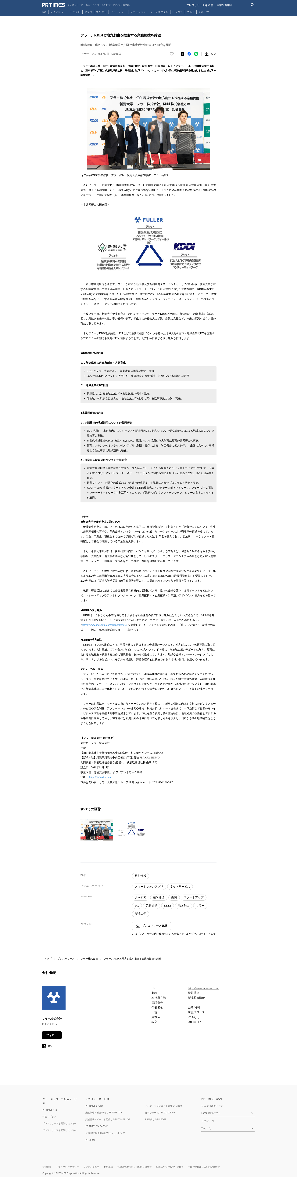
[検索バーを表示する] (252, 5)
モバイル (75, 12)
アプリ (88, 12)
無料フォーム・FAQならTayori (160, 1112)
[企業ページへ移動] (54, 999)
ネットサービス (180, 886)
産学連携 (158, 897)
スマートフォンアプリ (149, 886)
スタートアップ (194, 897)
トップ (48, 958)
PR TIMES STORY (94, 1105)
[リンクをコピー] (213, 54)
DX (137, 905)
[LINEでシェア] (196, 54)
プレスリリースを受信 (199, 5)
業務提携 (151, 905)
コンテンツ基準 (91, 1166)
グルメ (191, 12)
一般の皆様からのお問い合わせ (204, 1166)
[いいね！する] (172, 54)
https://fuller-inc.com (100, 777)
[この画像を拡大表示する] (97, 829)
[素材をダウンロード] (207, 54)
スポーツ (203, 12)
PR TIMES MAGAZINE (96, 1126)
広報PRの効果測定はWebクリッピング (105, 1133)
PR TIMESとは (49, 1109)
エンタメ (101, 12)
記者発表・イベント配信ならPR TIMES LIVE (107, 1119)
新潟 (174, 897)
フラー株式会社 (89, 958)
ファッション (138, 12)
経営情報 (140, 875)
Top (44, 12)
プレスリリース (66, 958)
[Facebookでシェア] (189, 54)
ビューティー (118, 12)
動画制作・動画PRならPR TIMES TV (103, 1112)
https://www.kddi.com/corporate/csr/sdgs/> (105, 625)
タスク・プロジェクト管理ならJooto (163, 1105)
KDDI (167, 905)
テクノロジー (58, 12)
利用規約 (108, 1166)
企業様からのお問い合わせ (169, 1166)
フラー (200, 905)
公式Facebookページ (212, 1105)
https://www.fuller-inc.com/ (203, 988)
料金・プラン (49, 1116)
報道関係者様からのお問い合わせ (134, 1166)
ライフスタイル (159, 12)
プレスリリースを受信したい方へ (59, 1123)
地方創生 (183, 905)
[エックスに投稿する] (182, 54)
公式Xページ (207, 1121)
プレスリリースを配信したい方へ (59, 1130)
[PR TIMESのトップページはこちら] (86, 5)
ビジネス (177, 12)
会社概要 (47, 1166)
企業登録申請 (225, 5)
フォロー (52, 1035)
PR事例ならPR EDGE (155, 1119)
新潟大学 (140, 913)
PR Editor (90, 1140)
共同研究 (140, 897)
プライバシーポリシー (67, 1166)
